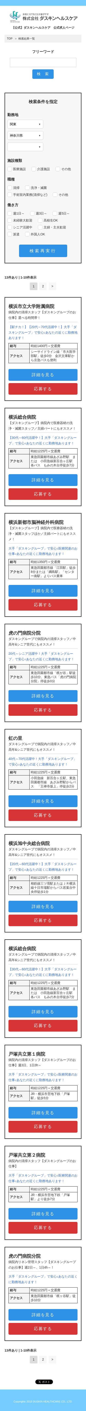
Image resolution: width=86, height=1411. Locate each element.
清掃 (16, 188)
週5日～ (64, 213)
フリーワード (43, 52)
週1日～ (19, 213)
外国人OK (38, 234)
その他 (66, 169)
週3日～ (41, 213)
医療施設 (19, 169)
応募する (43, 389)
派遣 (16, 234)
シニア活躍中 (22, 227)
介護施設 (43, 169)
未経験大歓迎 (22, 220)
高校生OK (51, 220)
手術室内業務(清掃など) (30, 195)
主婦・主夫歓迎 (55, 227)
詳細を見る (43, 374)
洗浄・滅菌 (39, 188)
